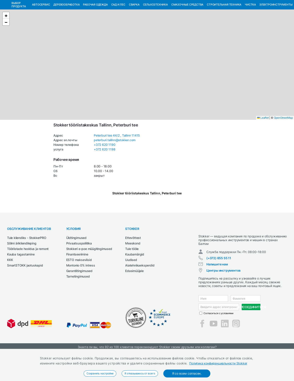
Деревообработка (66, 27)
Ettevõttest (133, 260)
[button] (131, 66)
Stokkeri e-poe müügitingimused (89, 271)
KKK (10, 282)
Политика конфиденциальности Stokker (218, 363)
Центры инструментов (223, 297)
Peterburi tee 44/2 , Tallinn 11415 (117, 158)
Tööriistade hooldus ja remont (28, 271)
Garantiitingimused (79, 293)
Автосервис (41, 27)
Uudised (131, 282)
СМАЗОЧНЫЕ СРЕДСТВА (187, 27)
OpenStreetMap (283, 140)
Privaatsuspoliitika (79, 266)
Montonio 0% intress (80, 288)
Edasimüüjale (134, 293)
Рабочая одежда (95, 27)
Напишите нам (217, 291)
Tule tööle (132, 271)
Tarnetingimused (78, 299)
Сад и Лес (118, 27)
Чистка (250, 27)
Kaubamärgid (134, 277)
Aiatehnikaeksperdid (139, 288)
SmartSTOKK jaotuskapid (25, 288)
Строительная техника (224, 27)
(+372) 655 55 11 (218, 285)
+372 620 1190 (104, 167)
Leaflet (263, 140)
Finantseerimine (77, 277)
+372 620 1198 (104, 172)
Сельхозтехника (155, 27)
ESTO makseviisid (79, 282)
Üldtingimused (76, 260)
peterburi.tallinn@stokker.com (115, 163)
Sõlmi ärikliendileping (21, 266)
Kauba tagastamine (21, 277)
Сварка (134, 27)
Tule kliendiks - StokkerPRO (26, 260)
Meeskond (132, 266)
